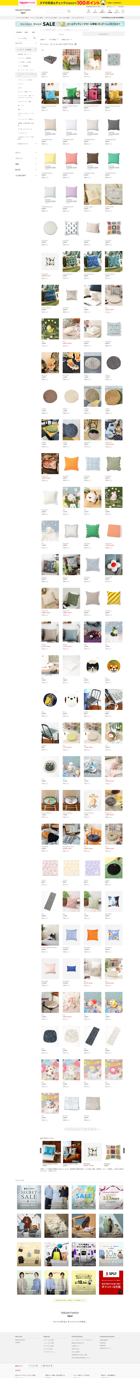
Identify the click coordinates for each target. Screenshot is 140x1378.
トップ (42, 30)
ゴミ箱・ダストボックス (25, 129)
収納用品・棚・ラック (24, 54)
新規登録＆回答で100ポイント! (95, 6)
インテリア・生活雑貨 (24, 49)
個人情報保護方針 (26, 1373)
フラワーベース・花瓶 (24, 101)
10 (92, 1119)
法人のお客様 (76, 1341)
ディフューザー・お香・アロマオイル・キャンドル (26, 96)
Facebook (103, 1332)
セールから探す (48, 1339)
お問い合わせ (76, 1339)
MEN (26, 32)
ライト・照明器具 (23, 66)
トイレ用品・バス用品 (24, 62)
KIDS (33, 32)
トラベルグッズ (22, 133)
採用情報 (46, 1373)
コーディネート (103, 34)
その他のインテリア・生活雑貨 (26, 138)
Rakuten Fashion (50, 30)
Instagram (103, 1335)
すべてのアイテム (49, 1341)
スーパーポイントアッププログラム (82, 1330)
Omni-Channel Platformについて (81, 1347)
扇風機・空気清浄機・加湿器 (26, 124)
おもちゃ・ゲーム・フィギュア (26, 114)
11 (95, 1119)
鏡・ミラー (21, 105)
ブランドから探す (49, 1330)
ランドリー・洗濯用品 (24, 58)
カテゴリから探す (49, 1336)
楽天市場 (121, 6)
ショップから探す (49, 1333)
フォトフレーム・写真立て (26, 119)
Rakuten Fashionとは (78, 1333)
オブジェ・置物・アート (25, 92)
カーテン (20, 84)
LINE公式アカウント (106, 1338)
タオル (20, 88)
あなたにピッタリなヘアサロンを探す (25, 1365)
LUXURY (17, 1332)
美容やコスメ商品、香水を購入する (55, 1365)
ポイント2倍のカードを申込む (81, 1365)
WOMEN (19, 32)
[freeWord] (26, 38)
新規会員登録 (104, 1330)
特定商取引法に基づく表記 (79, 1344)
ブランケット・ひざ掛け (25, 80)
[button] (51, 1144)
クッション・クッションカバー (26, 75)
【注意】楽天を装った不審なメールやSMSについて (70, 1290)
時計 (19, 109)
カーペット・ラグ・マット (26, 70)
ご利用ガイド (76, 1336)
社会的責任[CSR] (37, 1373)
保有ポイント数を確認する (108, 1365)
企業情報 (17, 1373)
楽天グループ (111, 6)
